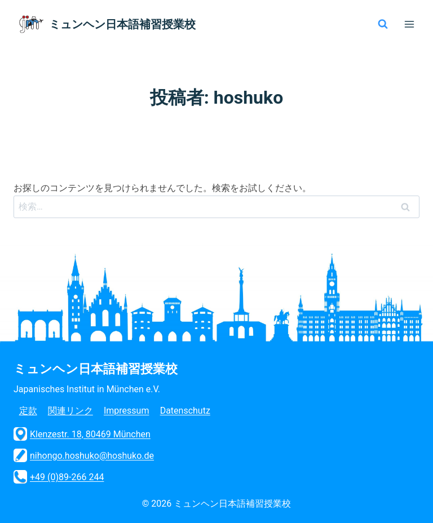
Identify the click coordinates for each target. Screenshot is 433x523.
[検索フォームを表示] (383, 24)
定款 (28, 410)
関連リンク (70, 410)
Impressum (126, 410)
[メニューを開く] (409, 24)
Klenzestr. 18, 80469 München (82, 434)
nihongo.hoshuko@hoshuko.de (84, 455)
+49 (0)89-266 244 (59, 477)
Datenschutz (185, 410)
